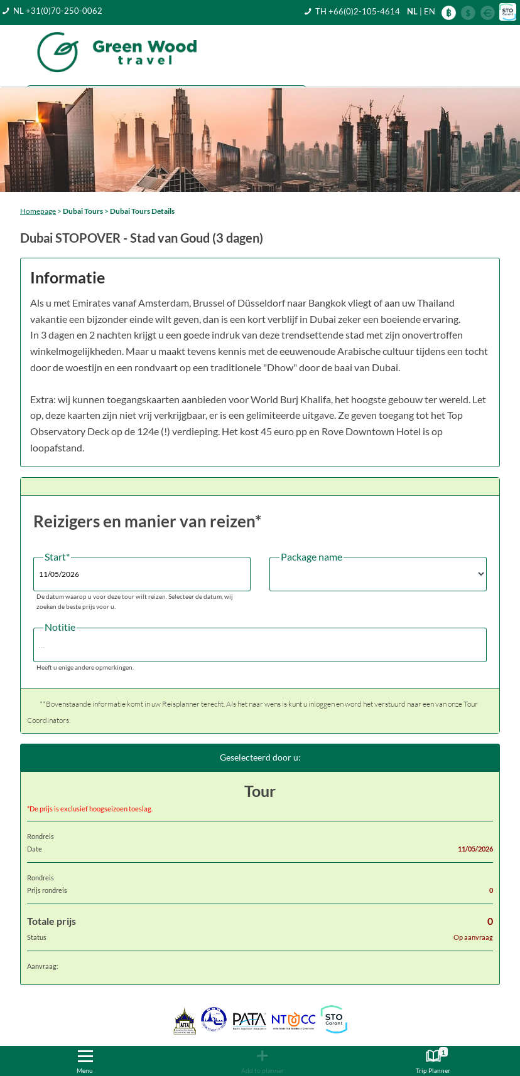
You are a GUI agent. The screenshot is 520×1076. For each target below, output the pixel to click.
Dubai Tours (83, 211)
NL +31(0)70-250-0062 (57, 11)
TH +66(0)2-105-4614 (357, 11)
